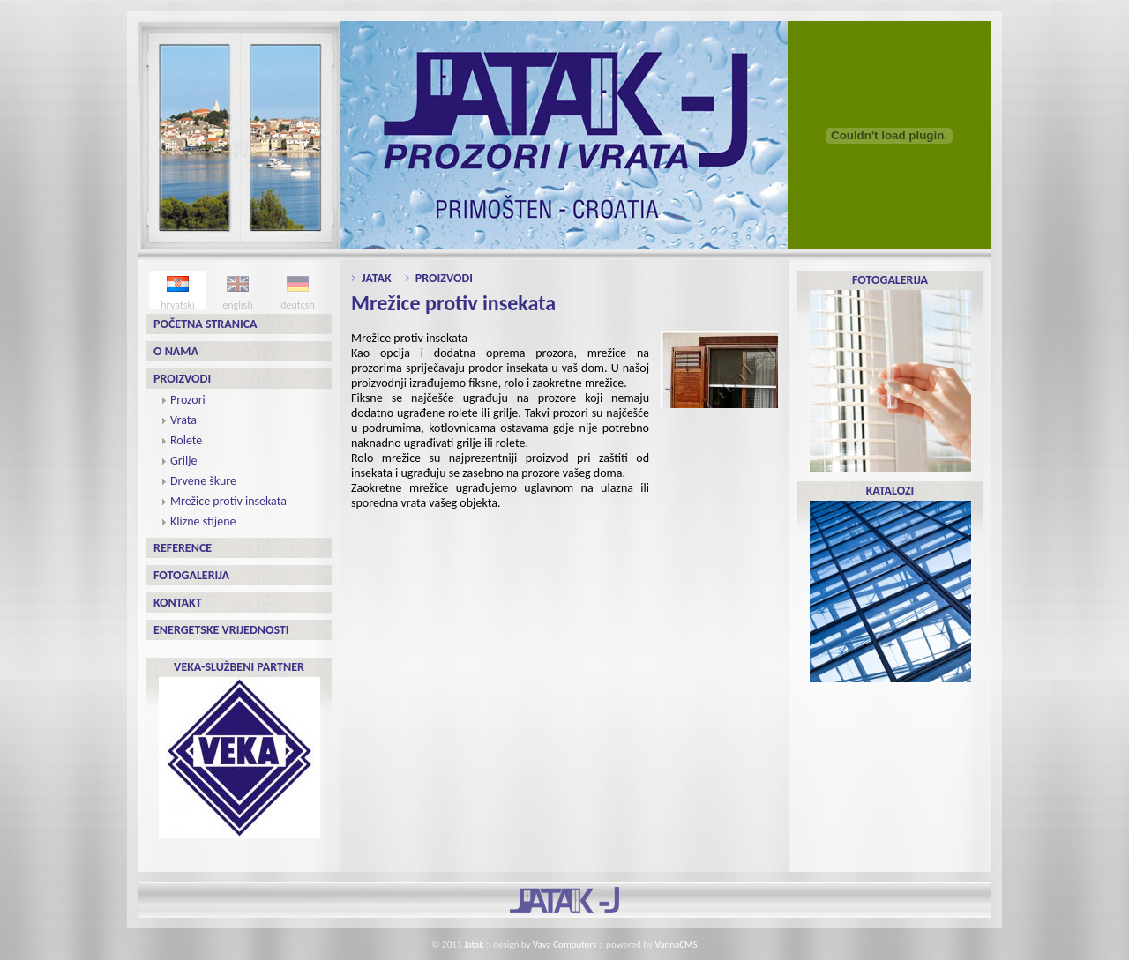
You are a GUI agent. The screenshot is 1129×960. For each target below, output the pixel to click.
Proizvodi (182, 378)
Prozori (188, 399)
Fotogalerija (191, 575)
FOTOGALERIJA (890, 372)
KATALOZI (890, 582)
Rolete (186, 440)
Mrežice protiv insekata (228, 501)
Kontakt (177, 602)
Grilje (183, 460)
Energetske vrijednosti (221, 629)
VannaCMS (676, 944)
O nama (175, 351)
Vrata (183, 420)
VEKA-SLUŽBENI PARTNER (239, 748)
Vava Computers (564, 944)
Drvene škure (203, 480)
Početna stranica (205, 323)
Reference (182, 547)
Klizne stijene (203, 521)
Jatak (377, 278)
